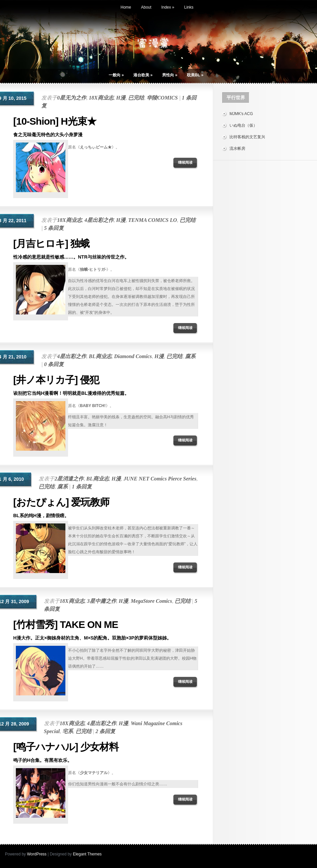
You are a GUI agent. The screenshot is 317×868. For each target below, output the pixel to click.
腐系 (190, 356)
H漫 (120, 98)
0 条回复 (54, 364)
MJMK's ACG (241, 113)
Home (126, 7)
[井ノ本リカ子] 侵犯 (56, 379)
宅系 (67, 731)
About (146, 7)
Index (167, 7)
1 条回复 (82, 486)
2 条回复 (105, 731)
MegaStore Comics (151, 601)
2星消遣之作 (69, 478)
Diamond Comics (133, 356)
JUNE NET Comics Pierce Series (159, 478)
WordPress (37, 854)
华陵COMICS (162, 98)
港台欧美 (143, 75)
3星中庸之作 (101, 601)
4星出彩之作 (99, 220)
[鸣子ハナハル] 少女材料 (66, 746)
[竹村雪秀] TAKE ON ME (65, 624)
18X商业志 (101, 98)
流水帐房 (237, 148)
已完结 (136, 98)
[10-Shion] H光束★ (54, 121)
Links (189, 7)
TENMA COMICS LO (152, 220)
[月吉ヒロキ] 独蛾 (51, 243)
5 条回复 (54, 228)
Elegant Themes (87, 854)
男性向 (169, 75)
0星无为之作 (71, 98)
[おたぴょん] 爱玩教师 (61, 502)
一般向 (116, 75)
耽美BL (195, 75)
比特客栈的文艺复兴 (247, 137)
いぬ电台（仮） (243, 125)
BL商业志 (100, 356)
